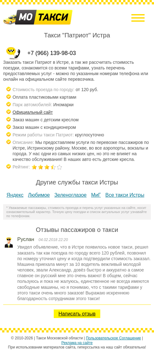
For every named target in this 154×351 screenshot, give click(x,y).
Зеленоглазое (70, 195)
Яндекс (15, 195)
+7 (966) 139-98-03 (51, 53)
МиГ (96, 195)
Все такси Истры (124, 195)
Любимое (39, 195)
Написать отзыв (77, 313)
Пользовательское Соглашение (113, 338)
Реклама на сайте (77, 343)
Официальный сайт (33, 112)
